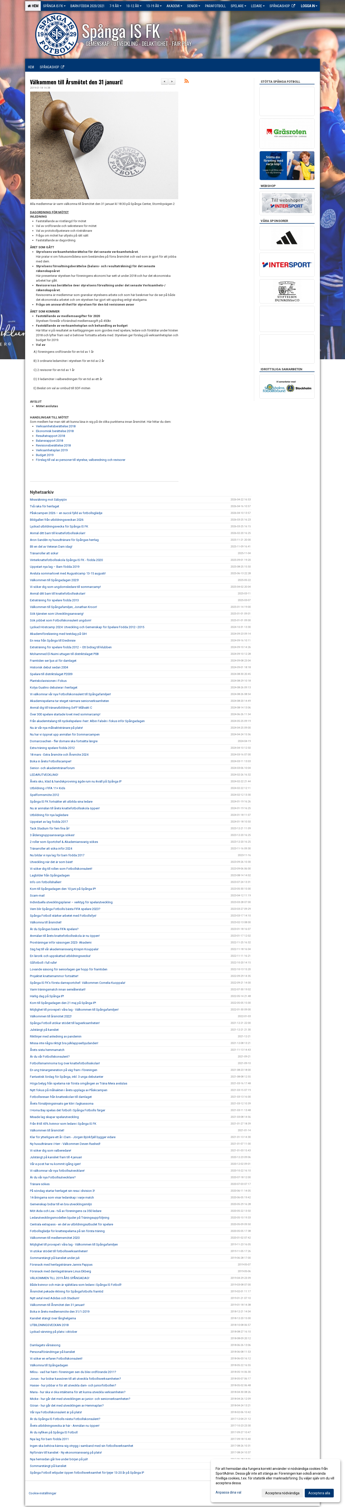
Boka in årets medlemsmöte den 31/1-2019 (59, 1311)
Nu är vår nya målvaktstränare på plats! (56, 728)
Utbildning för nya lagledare (49, 815)
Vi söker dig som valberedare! (50, 1150)
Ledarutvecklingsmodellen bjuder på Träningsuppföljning (69, 1217)
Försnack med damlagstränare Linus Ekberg (60, 1271)
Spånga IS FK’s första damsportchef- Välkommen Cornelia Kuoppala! (77, 983)
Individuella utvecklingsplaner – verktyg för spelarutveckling (71, 902)
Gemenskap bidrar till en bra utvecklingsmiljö (61, 1204)
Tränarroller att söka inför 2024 (51, 848)
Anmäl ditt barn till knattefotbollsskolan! (57, 533)
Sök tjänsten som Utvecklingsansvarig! (57, 613)
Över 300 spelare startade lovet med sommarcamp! (65, 714)
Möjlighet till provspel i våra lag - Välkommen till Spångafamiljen (74, 1244)
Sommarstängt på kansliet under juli (55, 1258)
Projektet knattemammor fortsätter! (54, 976)
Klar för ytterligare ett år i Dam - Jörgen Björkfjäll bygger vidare (72, 1137)
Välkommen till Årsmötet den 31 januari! (76, 82)
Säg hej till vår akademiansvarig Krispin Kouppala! (64, 949)
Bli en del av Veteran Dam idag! (51, 546)
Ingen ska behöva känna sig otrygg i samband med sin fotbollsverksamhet (81, 1446)
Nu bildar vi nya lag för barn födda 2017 (57, 855)
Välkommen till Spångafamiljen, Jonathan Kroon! (63, 607)
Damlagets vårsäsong (45, 1345)
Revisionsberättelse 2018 (53, 445)
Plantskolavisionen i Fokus (48, 681)
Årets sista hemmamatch (47, 1050)
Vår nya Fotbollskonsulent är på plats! (56, 1412)
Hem (33, 6)
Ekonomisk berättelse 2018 (55, 431)
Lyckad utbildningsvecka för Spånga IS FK (59, 526)
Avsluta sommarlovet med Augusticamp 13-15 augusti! (68, 573)
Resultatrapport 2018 (50, 436)
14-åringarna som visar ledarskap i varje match (62, 1197)
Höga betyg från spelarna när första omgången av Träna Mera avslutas (78, 1083)
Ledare (258, 6)
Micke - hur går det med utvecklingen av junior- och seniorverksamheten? (80, 1399)
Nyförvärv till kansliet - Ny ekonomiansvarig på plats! (66, 1452)
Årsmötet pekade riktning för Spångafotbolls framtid (66, 1291)
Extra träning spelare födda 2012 (52, 748)
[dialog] (275, 1480)
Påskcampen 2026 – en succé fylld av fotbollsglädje (66, 513)
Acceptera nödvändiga (282, 1493)
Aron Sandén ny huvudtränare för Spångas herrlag (64, 540)
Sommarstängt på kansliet (48, 1466)
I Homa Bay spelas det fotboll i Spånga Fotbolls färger (67, 1110)
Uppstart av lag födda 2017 (49, 821)
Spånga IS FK (54, 6)
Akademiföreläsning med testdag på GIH (58, 634)
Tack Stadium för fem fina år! (49, 828)
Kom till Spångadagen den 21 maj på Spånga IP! (63, 1003)
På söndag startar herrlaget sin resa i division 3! (62, 1191)
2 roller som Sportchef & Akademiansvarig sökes (64, 842)
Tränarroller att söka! (44, 553)
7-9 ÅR (115, 6)
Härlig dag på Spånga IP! (47, 996)
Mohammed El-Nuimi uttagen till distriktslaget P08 (64, 654)
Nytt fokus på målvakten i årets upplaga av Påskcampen (69, 1090)
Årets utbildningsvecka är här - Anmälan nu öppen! (64, 1425)
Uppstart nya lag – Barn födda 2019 (54, 566)
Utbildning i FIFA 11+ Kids (47, 788)
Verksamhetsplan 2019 (52, 450)
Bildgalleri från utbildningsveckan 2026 (56, 520)
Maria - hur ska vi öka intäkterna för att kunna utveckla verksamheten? (78, 1392)
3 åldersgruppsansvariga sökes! (52, 835)
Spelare (238, 6)
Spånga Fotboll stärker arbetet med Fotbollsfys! (63, 915)
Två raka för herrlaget (44, 506)
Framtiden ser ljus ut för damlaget (53, 660)
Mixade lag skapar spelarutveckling (54, 1117)
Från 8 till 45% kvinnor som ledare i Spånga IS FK (63, 1123)
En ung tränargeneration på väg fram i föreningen (63, 1070)
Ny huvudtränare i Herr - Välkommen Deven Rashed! (65, 1144)
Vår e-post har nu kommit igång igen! (55, 1164)
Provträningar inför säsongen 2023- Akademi (61, 942)
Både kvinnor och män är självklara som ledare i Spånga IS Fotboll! (75, 1285)
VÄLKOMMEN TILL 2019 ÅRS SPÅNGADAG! (59, 1278)
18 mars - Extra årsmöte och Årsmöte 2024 (59, 754)
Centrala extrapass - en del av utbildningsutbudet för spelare (71, 1224)
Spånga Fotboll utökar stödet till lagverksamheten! (65, 1023)
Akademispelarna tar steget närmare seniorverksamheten (69, 701)
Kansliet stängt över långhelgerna (53, 1318)
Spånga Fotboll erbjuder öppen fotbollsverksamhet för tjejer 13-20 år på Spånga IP (87, 1472)
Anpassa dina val (228, 1492)
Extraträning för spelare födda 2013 (54, 600)
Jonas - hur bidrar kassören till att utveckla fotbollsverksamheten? (75, 1378)
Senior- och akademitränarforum (52, 768)
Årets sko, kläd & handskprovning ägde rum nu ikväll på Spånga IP (75, 781)
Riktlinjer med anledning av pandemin (55, 1036)
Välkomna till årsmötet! (46, 922)
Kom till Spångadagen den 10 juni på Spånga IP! (63, 889)
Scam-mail (37, 895)
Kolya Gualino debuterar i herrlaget (53, 687)
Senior (193, 6)
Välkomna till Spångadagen (49, 1365)
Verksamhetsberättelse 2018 (55, 426)
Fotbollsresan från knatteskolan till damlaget (61, 1097)
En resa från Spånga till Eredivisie (52, 640)
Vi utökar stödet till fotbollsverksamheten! (59, 1251)
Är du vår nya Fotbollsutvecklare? (53, 1177)
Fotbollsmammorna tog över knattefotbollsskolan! (65, 1063)
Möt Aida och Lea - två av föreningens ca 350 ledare (65, 1211)
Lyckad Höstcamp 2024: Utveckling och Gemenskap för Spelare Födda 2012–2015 (87, 627)
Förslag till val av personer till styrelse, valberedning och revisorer (80, 460)
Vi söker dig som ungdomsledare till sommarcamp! (65, 587)
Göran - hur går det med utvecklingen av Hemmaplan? (67, 1405)
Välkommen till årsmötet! (47, 1130)
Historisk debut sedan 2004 (49, 667)
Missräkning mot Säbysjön (48, 499)
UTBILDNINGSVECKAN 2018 (49, 1325)
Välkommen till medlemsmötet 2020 (55, 1238)
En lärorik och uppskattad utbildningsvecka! (60, 956)
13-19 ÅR (154, 6)
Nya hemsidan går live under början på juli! (59, 1459)
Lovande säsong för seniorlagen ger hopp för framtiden (68, 969)
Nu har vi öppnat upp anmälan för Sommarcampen (65, 734)
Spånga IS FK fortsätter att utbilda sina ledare (61, 801)
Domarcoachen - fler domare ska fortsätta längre (64, 741)
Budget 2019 (44, 455)
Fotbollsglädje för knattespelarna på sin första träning (67, 1231)
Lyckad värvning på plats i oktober (53, 1331)
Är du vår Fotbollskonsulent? (50, 1056)
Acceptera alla (319, 1493)
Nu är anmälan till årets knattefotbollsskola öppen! (65, 808)
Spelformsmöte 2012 (44, 795)
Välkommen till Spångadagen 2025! (54, 580)
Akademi (174, 6)
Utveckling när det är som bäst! (51, 862)
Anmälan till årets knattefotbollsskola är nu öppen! (65, 936)
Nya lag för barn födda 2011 (49, 1439)
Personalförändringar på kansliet (52, 1352)
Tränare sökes (40, 1184)
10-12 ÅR (134, 6)
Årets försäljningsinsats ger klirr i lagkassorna (61, 1103)
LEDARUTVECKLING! (44, 775)
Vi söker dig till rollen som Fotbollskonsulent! (61, 868)
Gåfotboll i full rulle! (43, 962)
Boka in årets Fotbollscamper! (50, 761)
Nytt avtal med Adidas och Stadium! (54, 1298)
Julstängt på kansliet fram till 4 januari (56, 1157)
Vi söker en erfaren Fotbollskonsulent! (56, 1358)
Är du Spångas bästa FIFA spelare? (54, 929)
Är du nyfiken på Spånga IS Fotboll (54, 1432)
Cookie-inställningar (42, 1493)
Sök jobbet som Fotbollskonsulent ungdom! (60, 620)
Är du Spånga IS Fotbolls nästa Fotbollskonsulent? (65, 1419)
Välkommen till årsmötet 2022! (51, 1016)
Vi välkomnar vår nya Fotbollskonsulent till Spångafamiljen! (70, 694)
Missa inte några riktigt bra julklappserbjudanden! (64, 1043)
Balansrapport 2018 (49, 440)
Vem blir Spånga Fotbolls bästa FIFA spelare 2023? (65, 909)
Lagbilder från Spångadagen (50, 875)
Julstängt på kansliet (44, 1030)
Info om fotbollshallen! (45, 882)
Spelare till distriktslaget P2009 (51, 674)
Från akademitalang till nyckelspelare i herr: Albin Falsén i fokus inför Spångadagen (87, 721)
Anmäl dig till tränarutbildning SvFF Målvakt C (61, 707)
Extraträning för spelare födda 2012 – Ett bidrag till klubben (71, 647)
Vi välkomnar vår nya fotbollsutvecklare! (57, 1170)
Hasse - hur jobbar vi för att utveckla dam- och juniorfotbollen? (73, 1385)
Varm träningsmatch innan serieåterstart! (58, 989)
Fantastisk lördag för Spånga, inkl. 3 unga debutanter (66, 1076)
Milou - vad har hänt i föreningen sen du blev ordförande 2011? (73, 1372)
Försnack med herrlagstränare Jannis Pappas (61, 1264)
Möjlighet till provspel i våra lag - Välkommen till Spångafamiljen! (74, 1009)
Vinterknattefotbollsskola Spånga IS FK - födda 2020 (66, 560)
